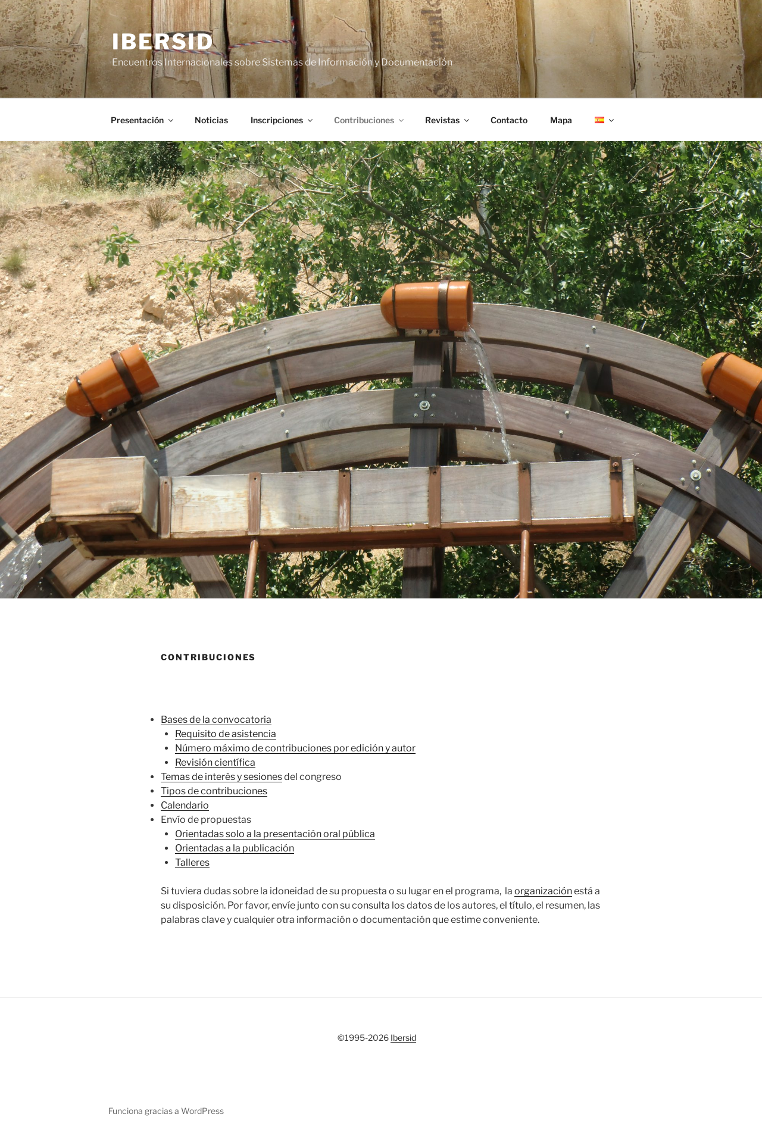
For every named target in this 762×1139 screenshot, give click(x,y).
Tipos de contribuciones (214, 791)
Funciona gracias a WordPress (166, 1111)
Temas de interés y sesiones (221, 776)
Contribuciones (369, 120)
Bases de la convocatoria (216, 719)
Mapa (561, 120)
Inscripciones (282, 120)
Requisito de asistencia (225, 733)
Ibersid (163, 42)
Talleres (192, 862)
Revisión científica (215, 762)
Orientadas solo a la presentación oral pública (275, 834)
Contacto (509, 120)
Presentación (143, 120)
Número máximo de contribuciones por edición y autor (295, 748)
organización (543, 891)
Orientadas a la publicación (234, 848)
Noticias (211, 120)
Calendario (185, 805)
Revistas (448, 120)
